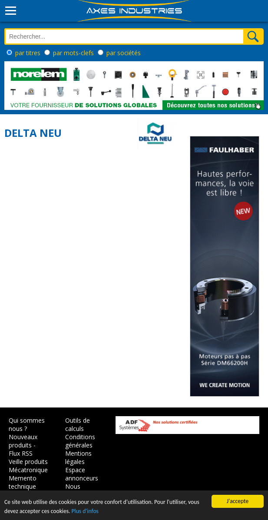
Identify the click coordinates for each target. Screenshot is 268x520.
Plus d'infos (85, 512)
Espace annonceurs (81, 474)
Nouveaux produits (23, 441)
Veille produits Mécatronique (28, 465)
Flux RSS (21, 453)
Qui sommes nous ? (27, 424)
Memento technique (22, 482)
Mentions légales (78, 457)
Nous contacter (78, 490)
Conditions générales (80, 441)
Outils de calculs (77, 424)
